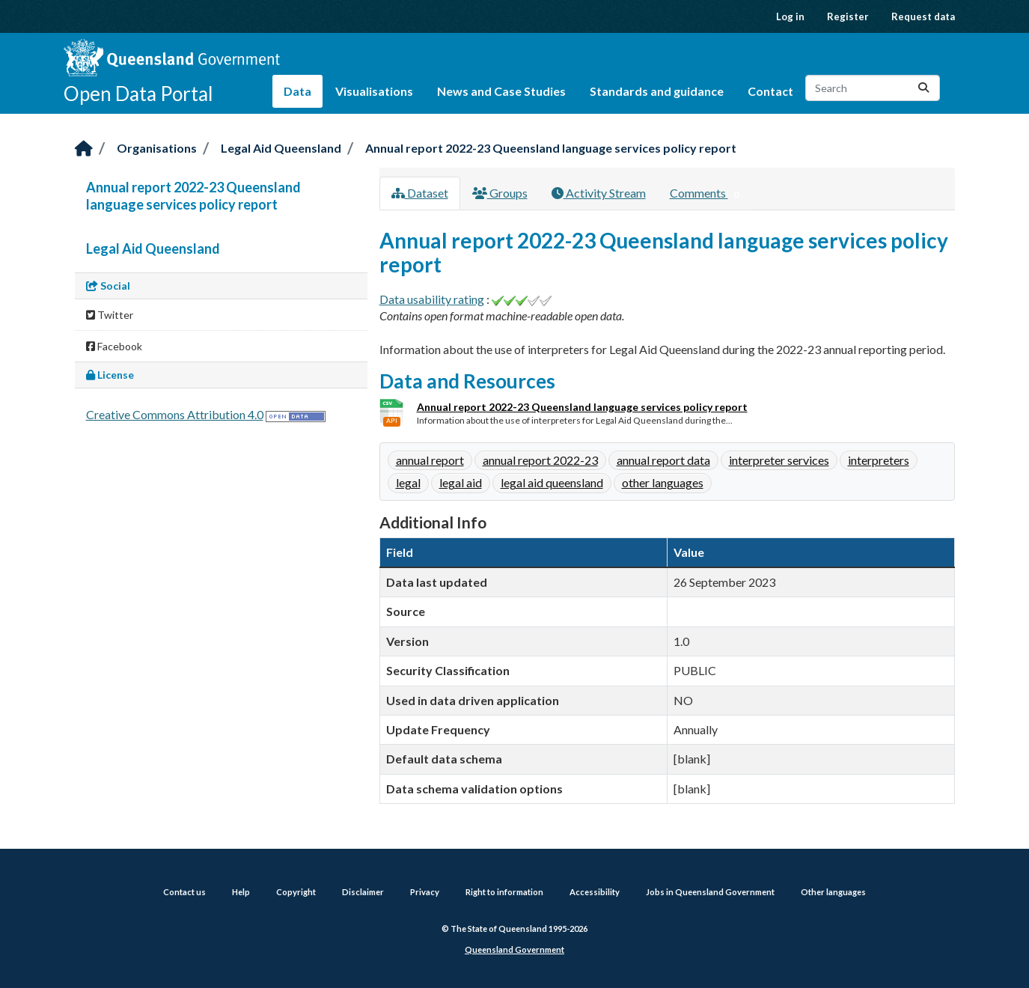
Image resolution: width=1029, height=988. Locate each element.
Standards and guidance (657, 91)
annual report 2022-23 (540, 460)
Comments (707, 194)
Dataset (419, 193)
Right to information (504, 892)
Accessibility (595, 892)
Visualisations (374, 91)
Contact (770, 91)
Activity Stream (599, 193)
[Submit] (923, 88)
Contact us (184, 892)
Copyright (296, 892)
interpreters (878, 460)
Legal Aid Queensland (281, 148)
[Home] (84, 149)
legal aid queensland (552, 482)
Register (848, 16)
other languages (662, 482)
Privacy (424, 892)
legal (408, 482)
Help (241, 892)
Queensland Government (514, 949)
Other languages (833, 892)
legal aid (460, 482)
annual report (430, 460)
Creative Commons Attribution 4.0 (174, 414)
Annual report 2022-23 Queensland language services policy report (550, 148)
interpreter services (779, 460)
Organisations (157, 148)
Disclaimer (363, 892)
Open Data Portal (138, 94)
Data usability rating (431, 299)
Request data (923, 16)
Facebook (114, 346)
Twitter (109, 314)
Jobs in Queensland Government (710, 892)
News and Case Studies (501, 91)
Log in (790, 16)
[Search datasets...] (872, 88)
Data (297, 91)
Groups (500, 193)
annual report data (663, 460)
